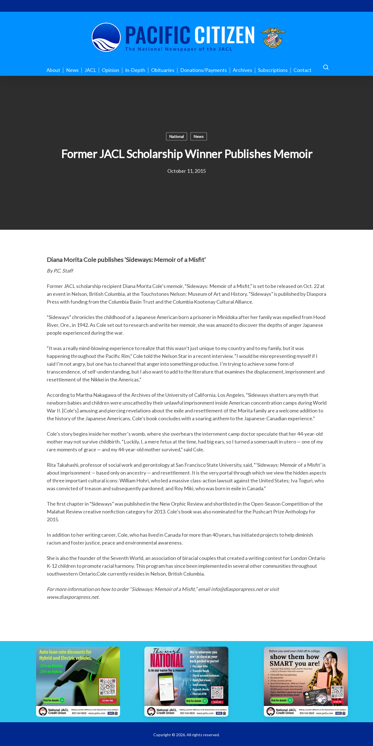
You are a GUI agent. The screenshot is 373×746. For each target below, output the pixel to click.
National (176, 136)
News (199, 136)
